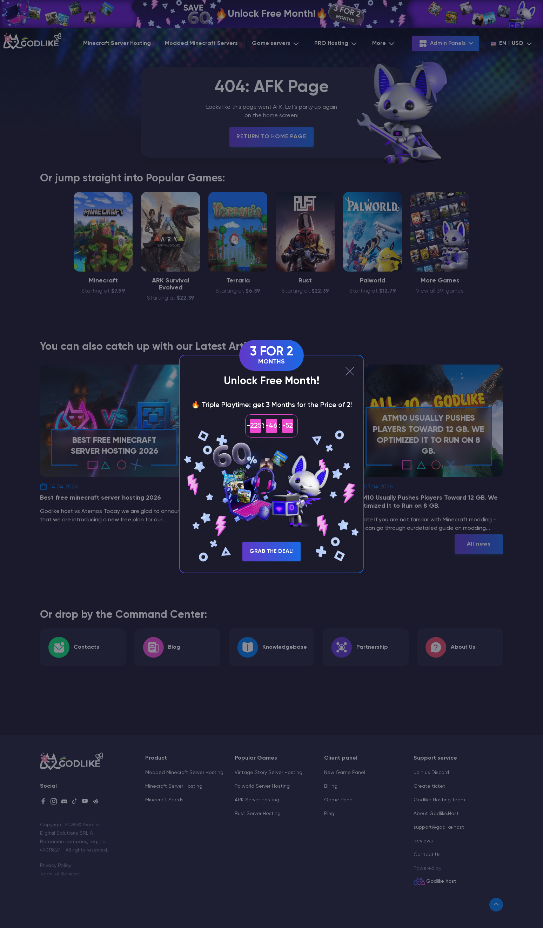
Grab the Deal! (271, 551)
